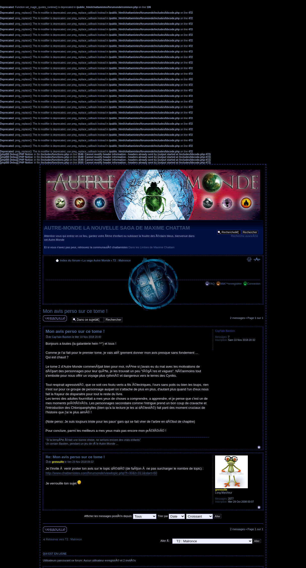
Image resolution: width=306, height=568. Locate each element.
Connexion (253, 283)
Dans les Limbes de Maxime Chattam (151, 247)
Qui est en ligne (55, 553)
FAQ (212, 283)
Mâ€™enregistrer (231, 283)
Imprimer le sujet (249, 259)
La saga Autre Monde (96, 260)
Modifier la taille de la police (256, 259)
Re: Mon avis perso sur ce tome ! (75, 457)
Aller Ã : (165, 540)
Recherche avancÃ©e (244, 235)
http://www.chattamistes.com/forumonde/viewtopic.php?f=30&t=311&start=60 (101, 473)
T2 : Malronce (122, 260)
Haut (259, 447)
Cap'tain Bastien (62, 337)
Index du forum (70, 260)
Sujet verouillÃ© (55, 318)
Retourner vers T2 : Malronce (64, 539)
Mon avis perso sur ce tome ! (75, 311)
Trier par (171, 516)
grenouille (58, 462)
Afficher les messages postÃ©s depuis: (120, 516)
